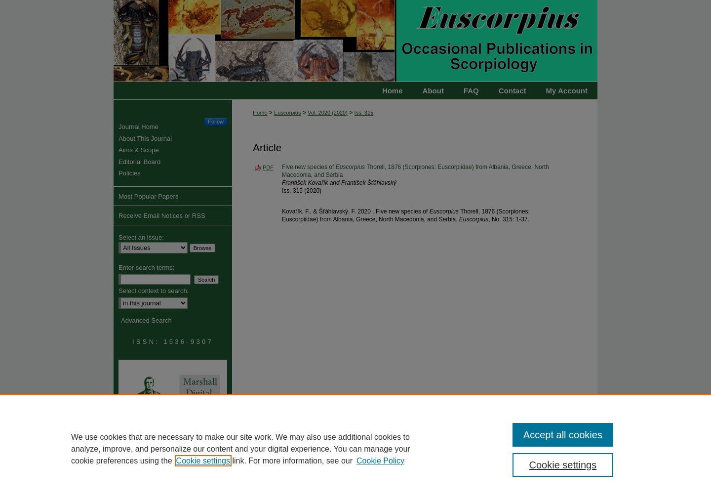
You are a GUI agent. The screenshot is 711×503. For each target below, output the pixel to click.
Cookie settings (203, 461)
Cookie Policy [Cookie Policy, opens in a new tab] (380, 461)
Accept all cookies (562, 434)
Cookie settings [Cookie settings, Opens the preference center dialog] (563, 465)
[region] (355, 448)
